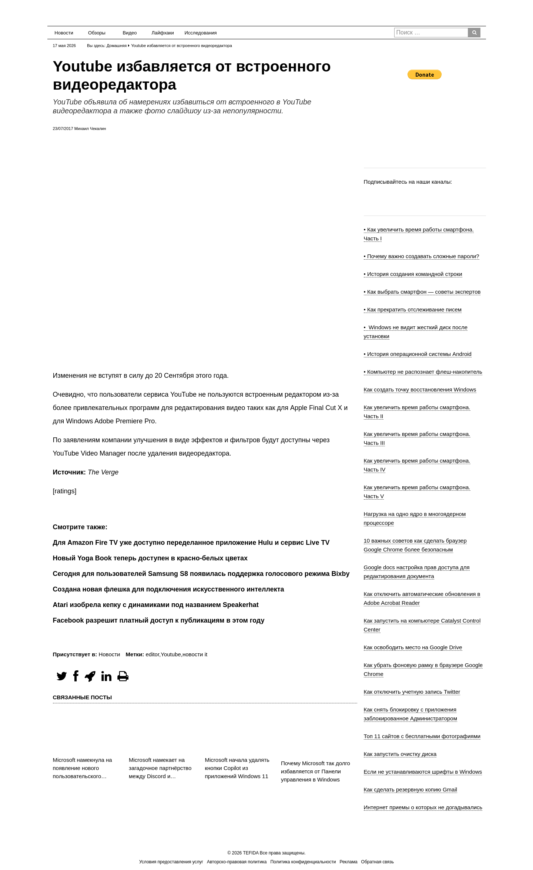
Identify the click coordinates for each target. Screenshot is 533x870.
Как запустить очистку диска (400, 754)
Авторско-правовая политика (236, 861)
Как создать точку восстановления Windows (420, 389)
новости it (194, 654)
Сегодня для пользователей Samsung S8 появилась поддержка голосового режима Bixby (201, 573)
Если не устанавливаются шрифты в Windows (423, 772)
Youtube (171, 654)
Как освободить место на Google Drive (413, 647)
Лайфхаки (163, 33)
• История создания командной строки (413, 274)
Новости (63, 33)
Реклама (348, 861)
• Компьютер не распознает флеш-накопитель (423, 372)
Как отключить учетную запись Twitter (412, 692)
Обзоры (96, 33)
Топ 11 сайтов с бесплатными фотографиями (422, 736)
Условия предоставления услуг (171, 861)
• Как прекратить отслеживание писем (413, 309)
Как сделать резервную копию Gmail (410, 789)
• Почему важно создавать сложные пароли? (421, 256)
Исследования (198, 33)
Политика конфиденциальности (303, 861)
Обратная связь (377, 861)
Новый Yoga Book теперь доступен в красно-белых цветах (150, 558)
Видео (130, 33)
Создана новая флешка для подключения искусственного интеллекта (168, 589)
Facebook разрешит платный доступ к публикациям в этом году (159, 620)
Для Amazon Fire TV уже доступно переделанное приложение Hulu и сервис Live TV (191, 542)
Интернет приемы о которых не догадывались (423, 807)
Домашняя (117, 45)
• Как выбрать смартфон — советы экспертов (422, 292)
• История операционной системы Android (418, 354)
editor (152, 654)
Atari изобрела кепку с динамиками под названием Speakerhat (156, 605)
